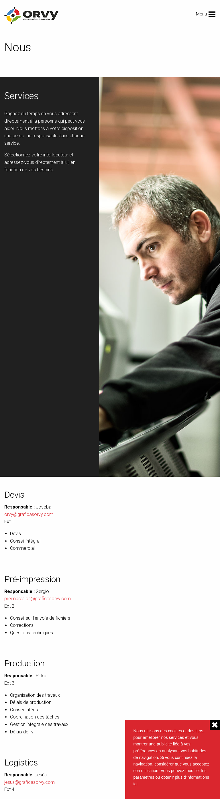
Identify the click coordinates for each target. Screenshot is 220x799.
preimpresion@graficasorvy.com (37, 598)
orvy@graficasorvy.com (28, 514)
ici (135, 784)
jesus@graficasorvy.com (29, 782)
